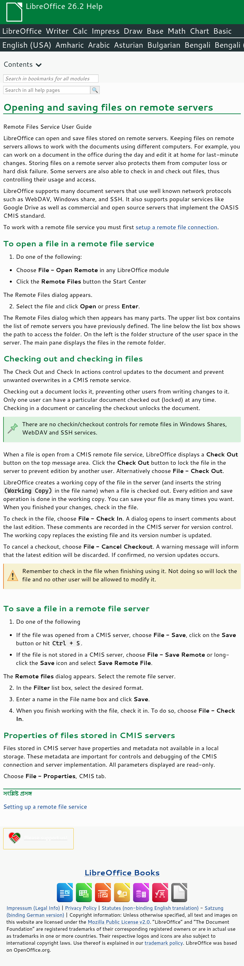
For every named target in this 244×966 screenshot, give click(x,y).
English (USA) (26, 44)
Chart (199, 30)
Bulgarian (163, 44)
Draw (132, 30)
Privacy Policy (81, 907)
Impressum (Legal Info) (33, 907)
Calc (80, 30)
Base (155, 30)
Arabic (99, 44)
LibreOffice (22, 30)
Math (176, 30)
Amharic (69, 44)
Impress (106, 30)
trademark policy (164, 942)
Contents (18, 64)
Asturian (128, 44)
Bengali (197, 44)
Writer (56, 30)
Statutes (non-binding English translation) (150, 907)
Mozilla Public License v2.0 (119, 921)
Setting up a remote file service (45, 806)
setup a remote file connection (176, 227)
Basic (222, 30)
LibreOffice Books (122, 872)
